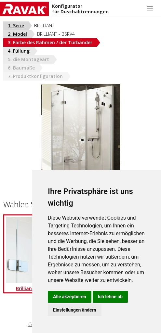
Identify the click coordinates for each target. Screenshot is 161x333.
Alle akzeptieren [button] (69, 296)
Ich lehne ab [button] (110, 296)
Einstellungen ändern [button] (74, 310)
